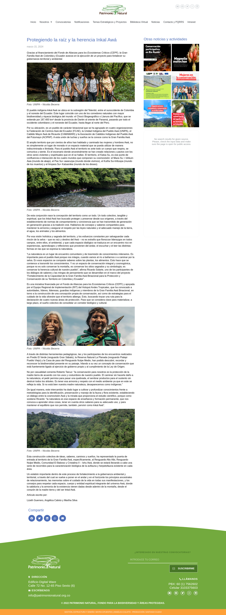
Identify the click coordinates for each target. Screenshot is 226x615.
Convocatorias (63, 22)
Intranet (192, 22)
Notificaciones (81, 22)
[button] (31, 518)
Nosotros (46, 22)
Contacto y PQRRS (173, 22)
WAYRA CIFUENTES (103, 612)
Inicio (33, 22)
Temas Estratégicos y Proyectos (110, 22)
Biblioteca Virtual (139, 22)
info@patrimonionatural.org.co (49, 595)
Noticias (155, 22)
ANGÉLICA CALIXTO (122, 612)
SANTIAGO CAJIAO (153, 612)
